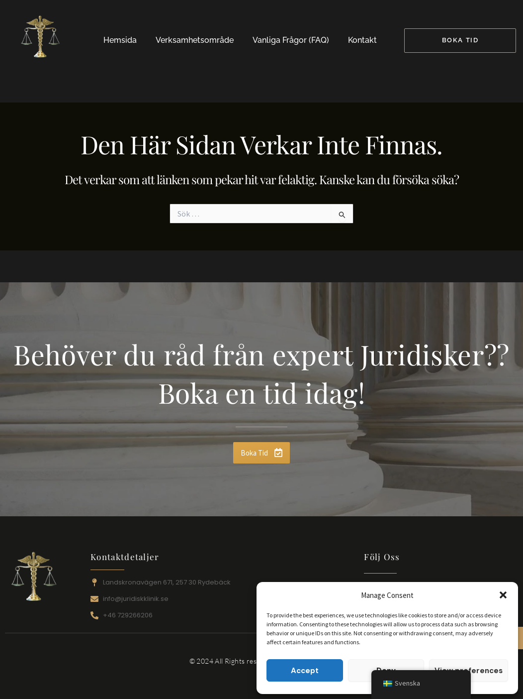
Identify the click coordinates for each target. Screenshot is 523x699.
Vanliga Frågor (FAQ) (291, 40)
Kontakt (362, 40)
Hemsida (120, 40)
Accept (305, 671)
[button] (503, 595)
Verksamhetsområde (195, 40)
